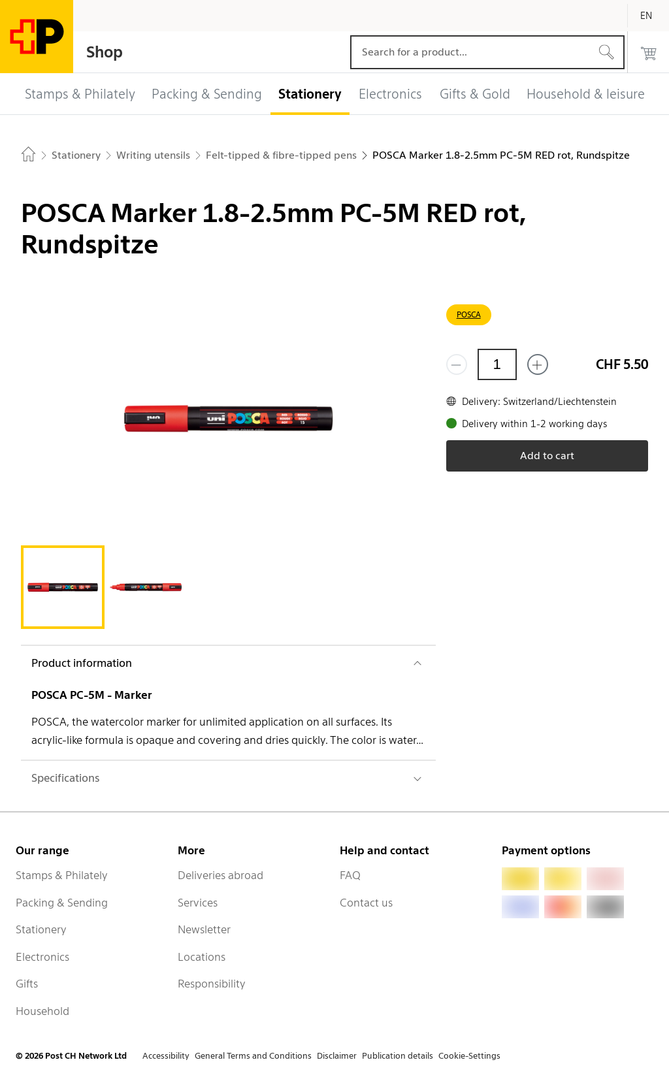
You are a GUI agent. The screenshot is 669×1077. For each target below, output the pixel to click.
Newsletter (204, 929)
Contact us (366, 902)
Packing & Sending (62, 902)
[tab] (63, 587)
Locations (201, 956)
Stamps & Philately (62, 875)
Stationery (41, 929)
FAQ (350, 875)
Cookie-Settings (469, 1056)
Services (198, 902)
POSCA (469, 314)
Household (42, 1011)
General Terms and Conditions (253, 1056)
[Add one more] (537, 364)
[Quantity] (497, 364)
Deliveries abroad (220, 875)
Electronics (42, 956)
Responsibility (212, 983)
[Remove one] (456, 364)
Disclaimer (337, 1056)
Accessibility (165, 1056)
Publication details (397, 1056)
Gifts (27, 983)
